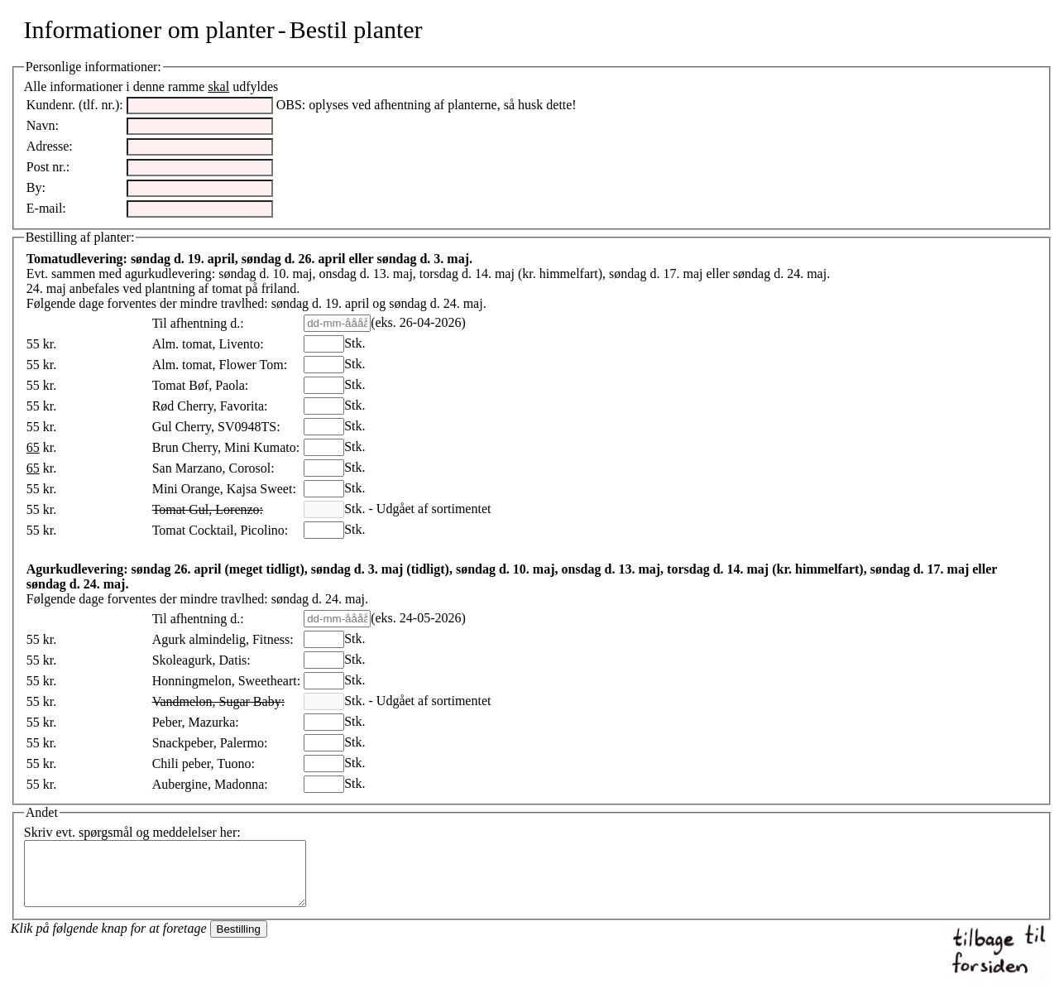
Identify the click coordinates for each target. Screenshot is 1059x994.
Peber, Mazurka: (195, 722)
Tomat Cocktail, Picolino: (220, 530)
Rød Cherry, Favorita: (210, 406)
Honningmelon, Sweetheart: (226, 681)
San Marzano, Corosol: (213, 468)
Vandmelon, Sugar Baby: (218, 701)
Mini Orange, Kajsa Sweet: (224, 489)
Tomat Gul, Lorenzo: (207, 509)
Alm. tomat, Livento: (208, 344)
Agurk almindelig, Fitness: (223, 639)
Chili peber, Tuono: (203, 763)
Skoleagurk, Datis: (201, 660)
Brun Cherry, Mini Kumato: (226, 447)
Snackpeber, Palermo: (210, 743)
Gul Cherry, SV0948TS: (216, 427)
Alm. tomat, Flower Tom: (219, 365)
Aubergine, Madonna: (210, 784)
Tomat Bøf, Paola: (200, 385)
